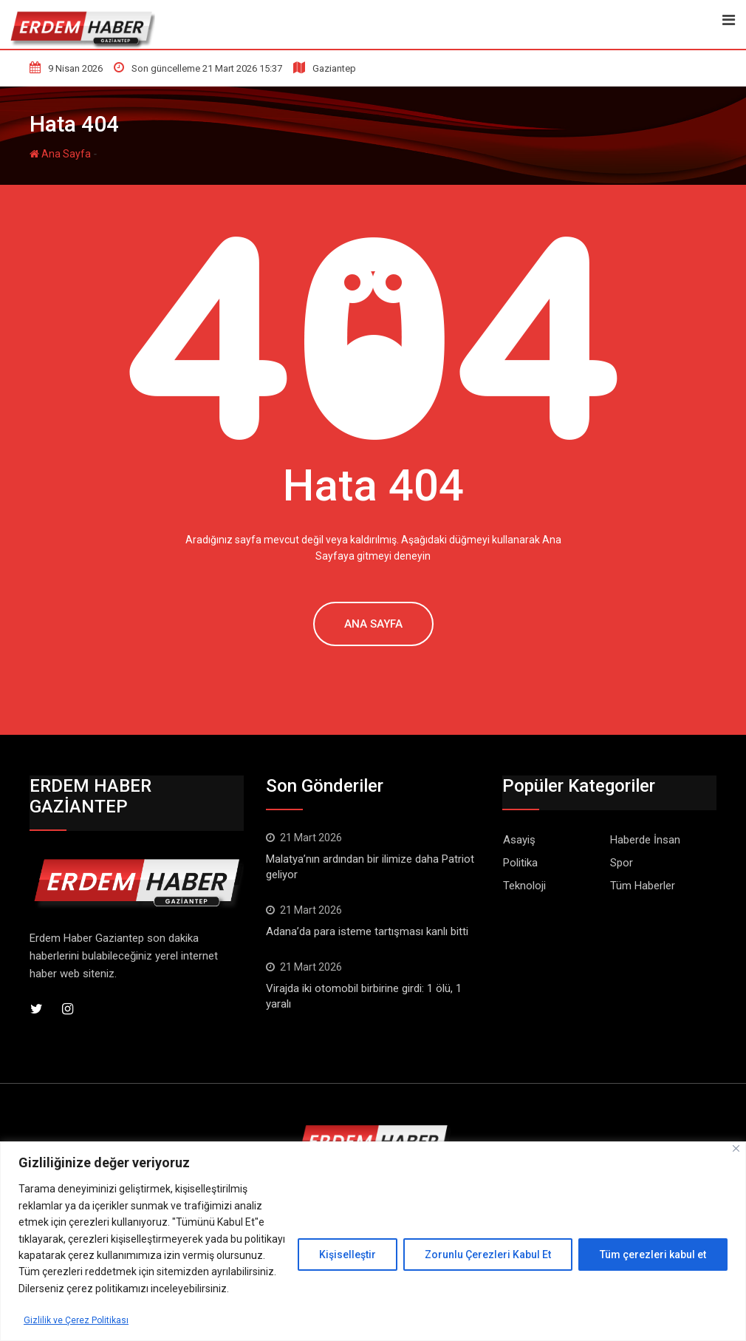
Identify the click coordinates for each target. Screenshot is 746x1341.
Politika (520, 862)
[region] (373, 1241)
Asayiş (519, 839)
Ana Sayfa (60, 154)
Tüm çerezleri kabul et (653, 1254)
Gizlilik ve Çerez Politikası (82, 1319)
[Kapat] (736, 1148)
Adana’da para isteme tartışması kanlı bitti (367, 931)
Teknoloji (524, 885)
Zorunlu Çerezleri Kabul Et (488, 1254)
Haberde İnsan (645, 839)
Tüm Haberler (642, 885)
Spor (621, 862)
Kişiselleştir (347, 1254)
